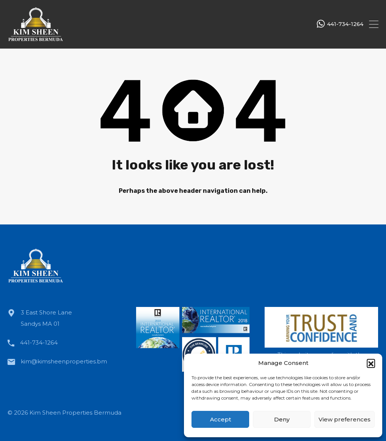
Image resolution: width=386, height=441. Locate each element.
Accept (220, 419)
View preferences (345, 419)
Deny (282, 419)
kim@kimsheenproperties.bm (64, 361)
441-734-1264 (345, 24)
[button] (371, 363)
